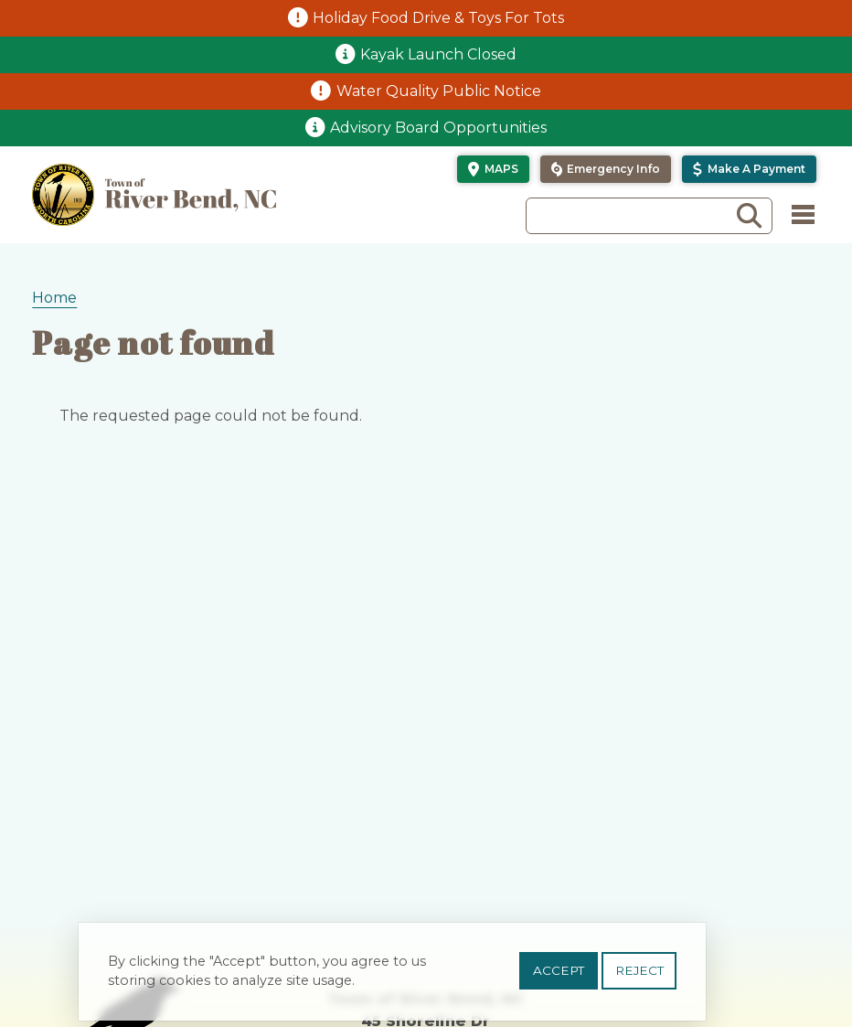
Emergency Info (613, 169)
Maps (501, 169)
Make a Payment (756, 169)
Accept (558, 975)
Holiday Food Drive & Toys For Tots (438, 18)
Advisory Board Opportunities (438, 127)
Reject (639, 975)
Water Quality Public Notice (438, 91)
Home (54, 297)
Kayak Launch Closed (438, 54)
